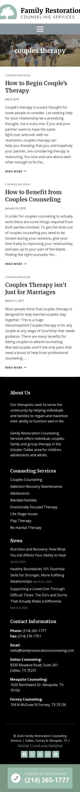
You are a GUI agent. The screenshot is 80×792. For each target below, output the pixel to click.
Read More (15, 171)
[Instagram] (47, 754)
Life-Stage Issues (24, 514)
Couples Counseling (26, 479)
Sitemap (23, 745)
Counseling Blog (18, 75)
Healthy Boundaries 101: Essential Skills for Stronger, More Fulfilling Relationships (37, 575)
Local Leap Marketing (47, 745)
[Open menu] (40, 29)
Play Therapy (20, 520)
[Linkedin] (55, 754)
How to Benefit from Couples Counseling (33, 196)
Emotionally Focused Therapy (33, 507)
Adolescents (19, 493)
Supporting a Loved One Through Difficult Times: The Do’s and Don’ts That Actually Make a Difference (38, 595)
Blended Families (23, 500)
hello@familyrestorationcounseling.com (42, 650)
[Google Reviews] (40, 754)
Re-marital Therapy (25, 527)
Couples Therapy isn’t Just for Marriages (36, 288)
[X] (32, 754)
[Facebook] (24, 754)
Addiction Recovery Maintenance (36, 486)
